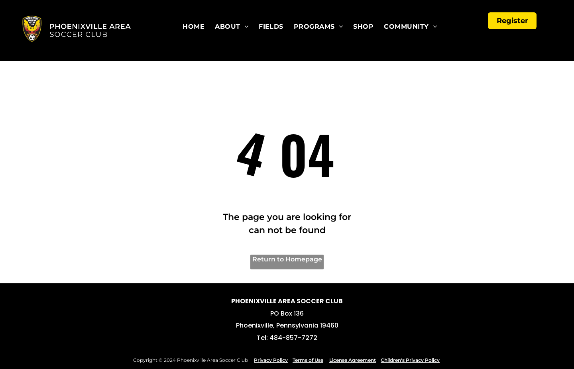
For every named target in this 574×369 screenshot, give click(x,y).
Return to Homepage (287, 259)
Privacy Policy (271, 360)
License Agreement (352, 360)
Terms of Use (308, 360)
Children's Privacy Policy (410, 360)
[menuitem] (198, 27)
